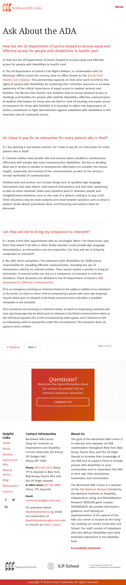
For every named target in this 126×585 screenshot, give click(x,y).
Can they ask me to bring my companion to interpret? (46, 232)
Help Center (52, 524)
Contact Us (63, 402)
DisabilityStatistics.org (39, 511)
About (6, 448)
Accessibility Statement (86, 548)
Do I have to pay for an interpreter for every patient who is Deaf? (55, 138)
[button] (119, 7)
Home (6, 443)
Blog (5, 480)
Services (8, 454)
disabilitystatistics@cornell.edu (46, 520)
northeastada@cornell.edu (43, 500)
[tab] (63, 7)
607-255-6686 (52, 485)
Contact (8, 491)
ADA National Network (94, 489)
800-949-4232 (43, 467)
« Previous (13, 347)
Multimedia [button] (10, 486)
